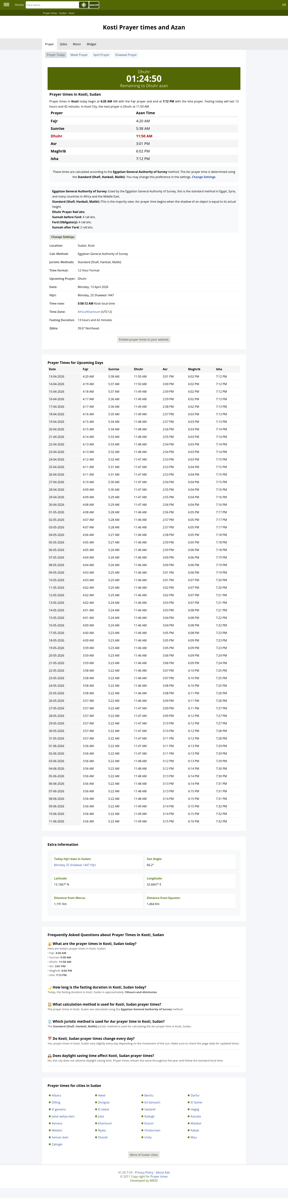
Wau (194, 1137)
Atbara (56, 1095)
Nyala (102, 1130)
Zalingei (57, 1144)
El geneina (59, 1109)
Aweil (101, 1095)
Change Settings (203, 177)
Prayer (49, 44)
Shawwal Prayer (126, 55)
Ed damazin (152, 1102)
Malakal (196, 1123)
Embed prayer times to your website (144, 339)
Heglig (195, 1109)
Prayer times (159, 1176)
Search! (94, 5)
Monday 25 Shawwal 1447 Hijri (75, 865)
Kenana (57, 1123)
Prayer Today (56, 55)
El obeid (103, 1109)
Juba (101, 1116)
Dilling (56, 1102)
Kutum (149, 1123)
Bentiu (148, 1095)
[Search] (52, 5)
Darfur (195, 1095)
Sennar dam (60, 1137)
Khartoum (105, 1123)
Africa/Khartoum (89, 312)
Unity (148, 1137)
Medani (57, 1130)
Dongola (103, 1102)
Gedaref (149, 1109)
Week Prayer (79, 55)
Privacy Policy (144, 1172)
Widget (91, 44)
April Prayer (101, 55)
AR (284, 5)
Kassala (196, 1116)
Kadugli (149, 1116)
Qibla (63, 44)
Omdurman (152, 1130)
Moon (77, 44)
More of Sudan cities (144, 1155)
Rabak (195, 1130)
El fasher (196, 1102)
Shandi (102, 1137)
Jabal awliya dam (63, 1116)
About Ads (163, 1172)
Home (19, 5)
